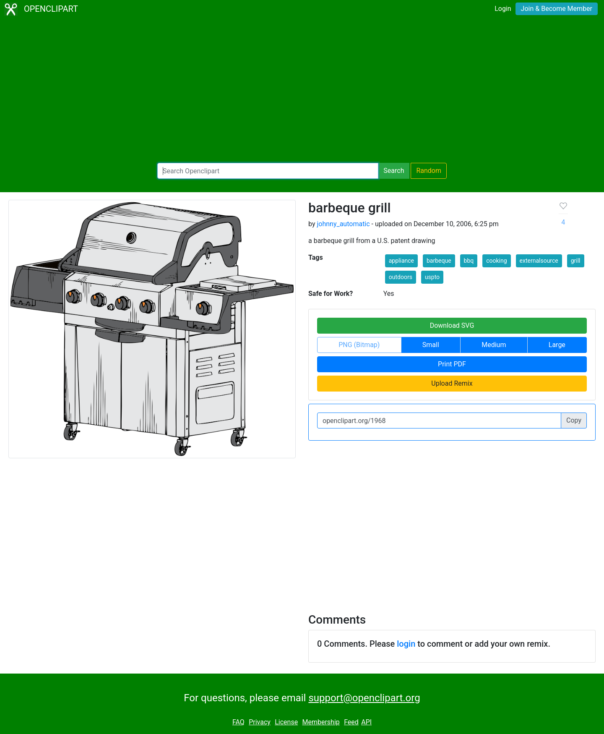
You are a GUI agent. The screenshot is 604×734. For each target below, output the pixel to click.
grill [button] (576, 260)
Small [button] (430, 345)
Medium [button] (494, 345)
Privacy (260, 722)
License (286, 722)
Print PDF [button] (452, 364)
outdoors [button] (400, 277)
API (366, 722)
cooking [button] (496, 260)
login (406, 644)
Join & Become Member (556, 9)
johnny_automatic (343, 224)
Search (393, 171)
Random (428, 171)
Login (503, 9)
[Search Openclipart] (267, 171)
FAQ (238, 722)
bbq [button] (469, 260)
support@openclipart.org (364, 698)
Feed (351, 722)
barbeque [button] (439, 260)
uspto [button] (432, 277)
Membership (320, 722)
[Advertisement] (302, 90)
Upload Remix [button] (451, 383)
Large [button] (557, 345)
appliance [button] (401, 260)
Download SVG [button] (452, 325)
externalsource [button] (539, 260)
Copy (573, 420)
